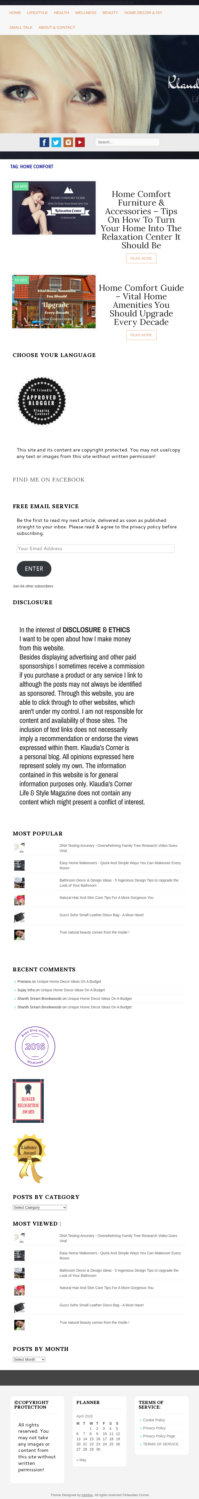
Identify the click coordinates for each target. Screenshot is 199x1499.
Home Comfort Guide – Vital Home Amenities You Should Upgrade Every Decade (141, 304)
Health (61, 12)
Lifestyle (37, 12)
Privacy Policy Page (159, 1436)
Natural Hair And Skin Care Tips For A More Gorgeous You (107, 898)
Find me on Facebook (49, 479)
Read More (141, 258)
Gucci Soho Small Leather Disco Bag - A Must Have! (102, 915)
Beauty (110, 12)
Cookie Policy (154, 1420)
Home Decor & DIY (143, 12)
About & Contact (57, 27)
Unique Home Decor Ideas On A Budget (69, 981)
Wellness (85, 12)
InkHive (87, 1495)
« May (81, 1460)
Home (15, 12)
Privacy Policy (154, 1428)
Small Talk (20, 27)
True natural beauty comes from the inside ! (95, 932)
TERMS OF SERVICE (161, 1444)
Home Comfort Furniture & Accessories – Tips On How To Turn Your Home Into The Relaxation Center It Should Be (141, 219)
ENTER (34, 568)
